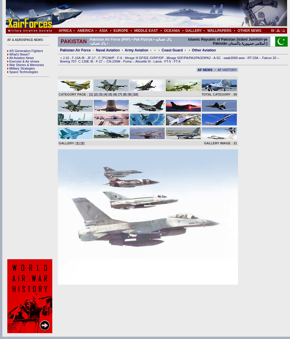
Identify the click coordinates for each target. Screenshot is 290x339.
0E (87, 61)
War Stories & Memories (25, 65)
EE (147, 58)
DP (161, 58)
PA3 (199, 58)
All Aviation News (20, 58)
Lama (158, 61)
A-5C (217, 58)
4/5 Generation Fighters (25, 51)
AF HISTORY (227, 70)
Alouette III (143, 61)
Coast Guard (172, 50)
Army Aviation (136, 50)
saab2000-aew (235, 58)
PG (105, 58)
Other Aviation (204, 50)
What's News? (18, 54)
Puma (128, 61)
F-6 (120, 58)
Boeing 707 (68, 61)
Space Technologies (22, 72)
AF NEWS (205, 70)
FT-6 (177, 61)
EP (141, 58)
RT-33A (253, 58)
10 (135, 94)
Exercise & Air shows (23, 61)
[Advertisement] (163, 14)
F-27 (100, 61)
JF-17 (91, 58)
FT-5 (168, 61)
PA (186, 58)
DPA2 (207, 58)
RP (156, 58)
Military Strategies (21, 68)
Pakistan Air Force (75, 50)
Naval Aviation (108, 50)
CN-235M (114, 61)
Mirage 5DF (174, 58)
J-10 (66, 58)
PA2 (192, 58)
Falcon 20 (269, 58)
